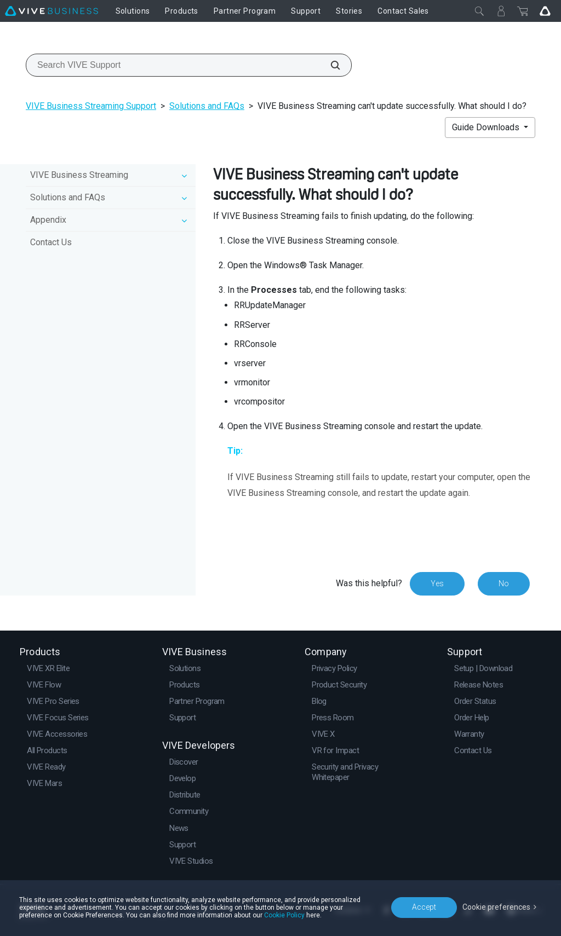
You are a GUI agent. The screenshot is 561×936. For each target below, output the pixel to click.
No (504, 583)
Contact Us (51, 242)
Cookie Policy (284, 915)
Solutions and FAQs (206, 106)
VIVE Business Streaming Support (91, 106)
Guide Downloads (487, 127)
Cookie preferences (496, 907)
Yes (437, 583)
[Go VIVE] (545, 11)
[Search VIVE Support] (329, 65)
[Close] (479, 11)
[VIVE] (51, 10)
